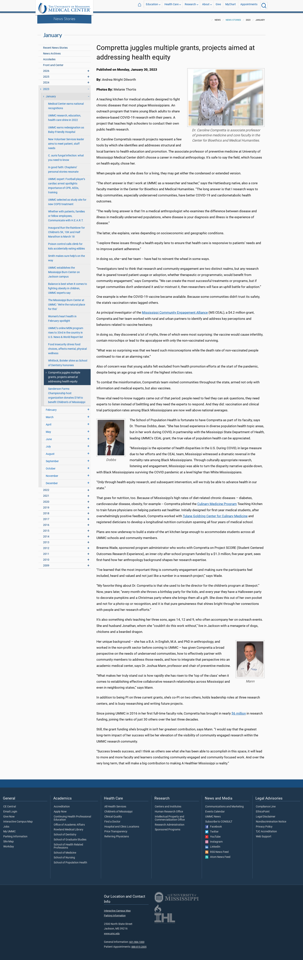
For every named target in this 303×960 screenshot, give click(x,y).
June (49, 437)
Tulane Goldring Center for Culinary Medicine (215, 514)
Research (190, 5)
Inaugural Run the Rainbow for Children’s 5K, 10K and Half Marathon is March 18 (66, 230)
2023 (46, 86)
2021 (46, 493)
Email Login (10, 809)
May (48, 429)
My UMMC (9, 829)
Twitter (212, 829)
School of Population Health (70, 860)
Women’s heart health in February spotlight (62, 316)
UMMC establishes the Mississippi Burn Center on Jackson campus (64, 270)
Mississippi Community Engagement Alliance (175, 310)
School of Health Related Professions (68, 844)
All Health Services (115, 804)
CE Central (9, 804)
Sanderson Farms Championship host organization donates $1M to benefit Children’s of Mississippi (66, 393)
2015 (46, 528)
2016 (46, 522)
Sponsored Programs (167, 827)
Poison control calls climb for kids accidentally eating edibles (66, 244)
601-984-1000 (136, 939)
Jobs (6, 824)
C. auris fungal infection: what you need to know (66, 155)
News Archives (52, 51)
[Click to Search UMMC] (263, 5)
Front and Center (53, 63)
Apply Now (60, 809)
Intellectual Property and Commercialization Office (170, 816)
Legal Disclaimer (265, 814)
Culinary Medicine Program (217, 501)
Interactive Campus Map (18, 819)
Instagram (214, 839)
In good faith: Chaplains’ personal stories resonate (63, 167)
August (50, 451)
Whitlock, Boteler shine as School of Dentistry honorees (67, 360)
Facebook (213, 824)
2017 (46, 517)
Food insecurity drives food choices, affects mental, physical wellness (67, 346)
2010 (46, 557)
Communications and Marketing (224, 804)
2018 (46, 511)
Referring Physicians (116, 834)
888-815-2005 (138, 944)
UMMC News (213, 814)
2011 (46, 551)
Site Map (8, 839)
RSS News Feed (217, 849)
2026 (46, 68)
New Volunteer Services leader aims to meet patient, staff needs (66, 141)
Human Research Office (169, 809)
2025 (46, 74)
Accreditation (62, 804)
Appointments (248, 5)
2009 (46, 563)
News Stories (64, 18)
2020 (46, 499)
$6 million (239, 711)
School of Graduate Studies (70, 837)
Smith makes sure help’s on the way (66, 256)
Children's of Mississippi (118, 809)
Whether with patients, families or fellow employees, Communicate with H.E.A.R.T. (66, 214)
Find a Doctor (112, 819)
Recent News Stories (55, 45)
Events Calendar (215, 809)
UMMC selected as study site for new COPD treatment (67, 200)
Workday (8, 844)
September (52, 459)
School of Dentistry (65, 832)
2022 (46, 487)
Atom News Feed (217, 854)
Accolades (49, 57)
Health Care (171, 5)
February (51, 407)
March (50, 415)
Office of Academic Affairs (69, 822)
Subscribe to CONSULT (218, 819)
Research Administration (169, 822)
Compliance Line (266, 804)
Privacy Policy (264, 824)
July (48, 444)
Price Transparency (115, 829)
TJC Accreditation (266, 829)
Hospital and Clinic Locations (121, 824)
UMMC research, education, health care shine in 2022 (64, 115)
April (48, 422)
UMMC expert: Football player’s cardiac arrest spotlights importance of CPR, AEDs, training (66, 183)
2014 (46, 534)
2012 (46, 545)
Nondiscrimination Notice (271, 819)
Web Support (263, 834)
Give (218, 5)
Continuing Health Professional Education (72, 816)
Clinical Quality (113, 814)
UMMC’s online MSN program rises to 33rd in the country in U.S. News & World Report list (65, 330)
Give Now (9, 814)
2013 (46, 540)
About (205, 5)
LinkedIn (212, 844)
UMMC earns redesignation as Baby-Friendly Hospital (66, 127)
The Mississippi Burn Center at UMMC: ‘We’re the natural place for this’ (66, 302)
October (50, 466)
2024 (46, 80)
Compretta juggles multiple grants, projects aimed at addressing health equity (64, 375)
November (52, 473)
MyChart (230, 5)
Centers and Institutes (168, 804)
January (51, 94)
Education (152, 5)
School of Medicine (65, 850)
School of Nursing (64, 855)
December (52, 481)
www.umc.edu (112, 931)
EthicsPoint (263, 809)
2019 (46, 505)
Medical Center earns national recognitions (66, 104)
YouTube (212, 834)
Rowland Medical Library (68, 827)
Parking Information (15, 834)
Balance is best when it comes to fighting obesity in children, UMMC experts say (67, 286)
